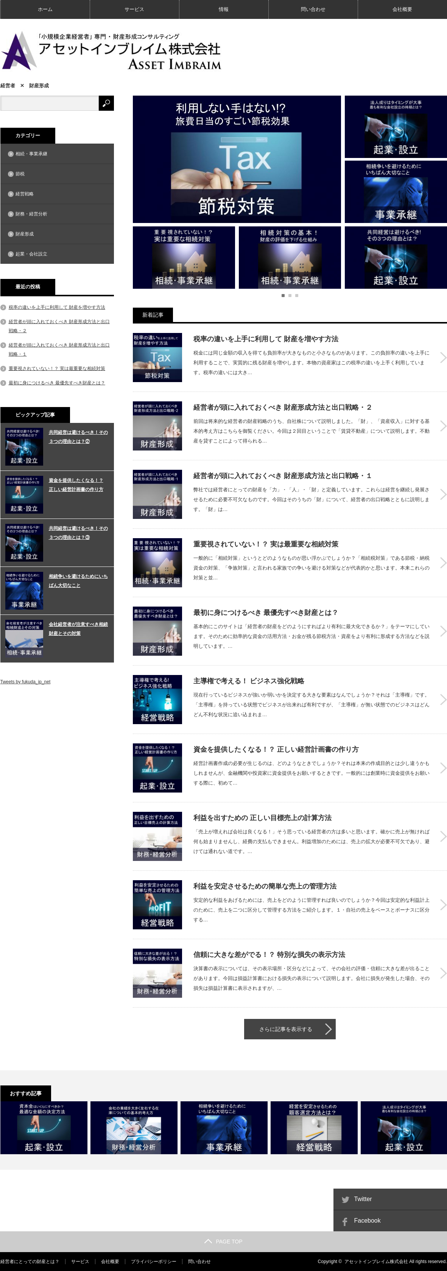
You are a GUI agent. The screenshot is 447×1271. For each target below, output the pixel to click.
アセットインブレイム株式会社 (376, 1261)
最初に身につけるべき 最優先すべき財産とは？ (265, 612)
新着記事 (153, 315)
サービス (134, 9)
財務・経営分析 (31, 214)
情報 (224, 9)
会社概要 (402, 9)
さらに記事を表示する (285, 1029)
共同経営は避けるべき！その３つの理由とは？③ (78, 533)
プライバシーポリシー (153, 1261)
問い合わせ (313, 9)
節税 (20, 173)
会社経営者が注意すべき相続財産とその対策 (78, 629)
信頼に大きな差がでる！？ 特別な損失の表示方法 (269, 954)
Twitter (363, 1199)
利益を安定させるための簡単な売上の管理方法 (264, 886)
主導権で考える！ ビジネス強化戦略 (248, 681)
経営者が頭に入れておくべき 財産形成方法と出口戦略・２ (282, 407)
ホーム (45, 9)
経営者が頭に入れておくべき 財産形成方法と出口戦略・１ (282, 476)
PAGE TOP (223, 1241)
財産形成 (25, 234)
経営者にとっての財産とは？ (29, 1261)
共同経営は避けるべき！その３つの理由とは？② (78, 437)
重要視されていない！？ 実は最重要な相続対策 (265, 544)
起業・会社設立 (31, 254)
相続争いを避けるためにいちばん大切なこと (78, 581)
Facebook (367, 1220)
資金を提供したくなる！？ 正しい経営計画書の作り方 (276, 749)
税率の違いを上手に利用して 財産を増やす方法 (265, 339)
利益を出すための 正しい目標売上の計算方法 (262, 818)
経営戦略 (25, 194)
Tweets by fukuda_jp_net (25, 681)
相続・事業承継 (31, 153)
